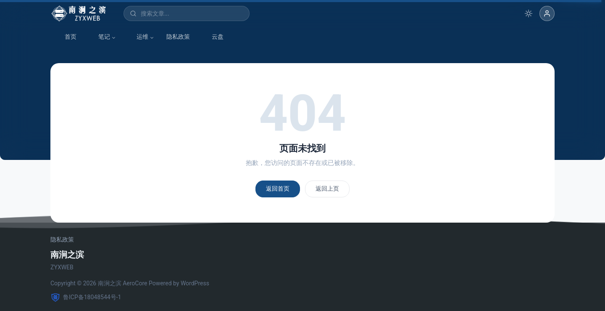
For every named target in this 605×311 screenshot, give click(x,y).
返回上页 (327, 188)
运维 (138, 36)
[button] (547, 13)
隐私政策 (178, 36)
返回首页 (277, 188)
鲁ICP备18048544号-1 (85, 297)
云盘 (213, 36)
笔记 (100, 36)
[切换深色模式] (528, 13)
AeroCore (135, 283)
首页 (66, 36)
